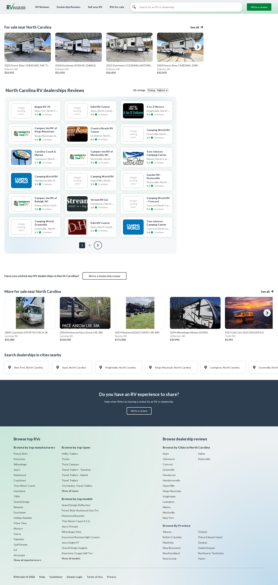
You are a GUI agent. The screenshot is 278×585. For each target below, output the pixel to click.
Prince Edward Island (210, 537)
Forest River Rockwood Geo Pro (80, 510)
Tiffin (17, 496)
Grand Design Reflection (76, 505)
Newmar (18, 507)
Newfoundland (171, 553)
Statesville (204, 459)
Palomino (19, 539)
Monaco (18, 528)
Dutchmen (20, 512)
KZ (15, 549)
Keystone (19, 459)
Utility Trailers (70, 453)
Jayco (17, 469)
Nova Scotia (169, 558)
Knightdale (169, 496)
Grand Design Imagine (74, 547)
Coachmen (20, 480)
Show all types (70, 490)
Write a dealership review (104, 276)
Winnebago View (71, 531)
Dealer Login (74, 576)
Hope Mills (169, 485)
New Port (168, 517)
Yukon (201, 558)
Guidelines (55, 576)
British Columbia (172, 537)
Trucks (66, 459)
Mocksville (169, 512)
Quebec (202, 542)
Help (42, 576)
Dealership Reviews (68, 6)
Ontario (202, 531)
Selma (201, 453)
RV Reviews (42, 6)
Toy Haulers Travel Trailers (77, 485)
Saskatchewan (206, 547)
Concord (168, 464)
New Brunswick (172, 547)
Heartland (19, 491)
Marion (167, 507)
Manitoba (168, 542)
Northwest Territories (211, 553)
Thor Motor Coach (24, 485)
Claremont (169, 459)
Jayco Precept (70, 526)
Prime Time (20, 523)
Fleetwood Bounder (73, 515)
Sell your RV (95, 6)
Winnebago (20, 464)
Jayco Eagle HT (70, 542)
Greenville (169, 469)
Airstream (19, 555)
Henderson (169, 475)
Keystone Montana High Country (81, 537)
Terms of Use (95, 576)
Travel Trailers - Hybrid (75, 475)
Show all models (71, 558)
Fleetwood (20, 475)
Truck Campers (70, 464)
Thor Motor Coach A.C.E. (76, 521)
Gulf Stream (20, 544)
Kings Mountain (172, 491)
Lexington (168, 501)
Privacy (111, 576)
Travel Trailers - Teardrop (76, 469)
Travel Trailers (70, 480)
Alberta (167, 531)
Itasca (17, 533)
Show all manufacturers (27, 560)
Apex (166, 453)
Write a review (259, 7)
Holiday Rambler (23, 517)
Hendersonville (171, 480)
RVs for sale (117, 6)
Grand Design (21, 501)
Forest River (21, 453)
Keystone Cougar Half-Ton (77, 553)
